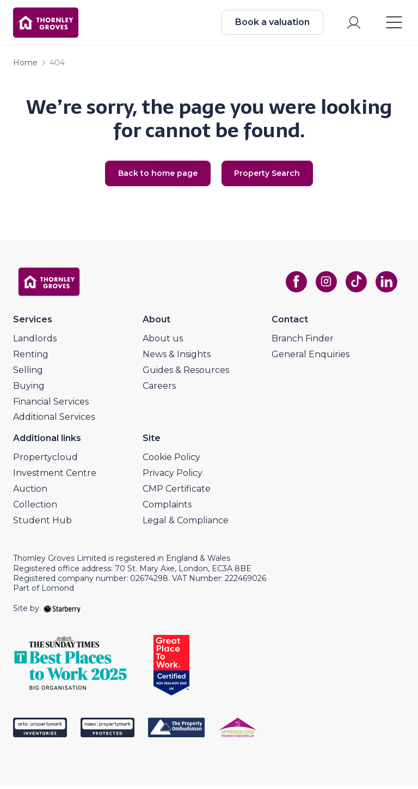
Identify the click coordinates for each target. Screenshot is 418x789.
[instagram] (324, 285)
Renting (30, 357)
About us (163, 341)
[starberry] (62, 611)
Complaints (167, 507)
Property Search (269, 176)
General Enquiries (310, 357)
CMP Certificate (177, 491)
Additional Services (54, 419)
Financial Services (51, 404)
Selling (28, 373)
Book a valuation (271, 23)
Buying (29, 388)
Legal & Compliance (186, 522)
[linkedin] (385, 285)
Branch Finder (303, 341)
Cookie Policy (171, 460)
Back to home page (156, 176)
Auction (30, 491)
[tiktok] (355, 285)
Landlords (35, 341)
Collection (35, 507)
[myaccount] (352, 24)
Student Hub (42, 522)
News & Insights (177, 357)
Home (25, 65)
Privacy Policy (172, 475)
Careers (159, 388)
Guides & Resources (186, 373)
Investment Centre (54, 475)
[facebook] (294, 285)
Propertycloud (45, 460)
